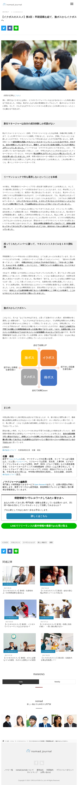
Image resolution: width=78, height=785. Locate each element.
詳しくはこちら (39, 516)
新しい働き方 (42, 542)
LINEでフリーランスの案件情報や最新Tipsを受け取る (39, 526)
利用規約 (50, 770)
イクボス (5, 542)
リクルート (20, 462)
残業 (51, 542)
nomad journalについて (25, 770)
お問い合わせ (45, 772)
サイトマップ (32, 772)
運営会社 (40, 770)
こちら (17, 95)
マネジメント (15, 542)
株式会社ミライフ (9, 450)
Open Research (40, 485)
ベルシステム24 (15, 459)
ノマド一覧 (8, 770)
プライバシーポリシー (65, 770)
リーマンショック (29, 542)
